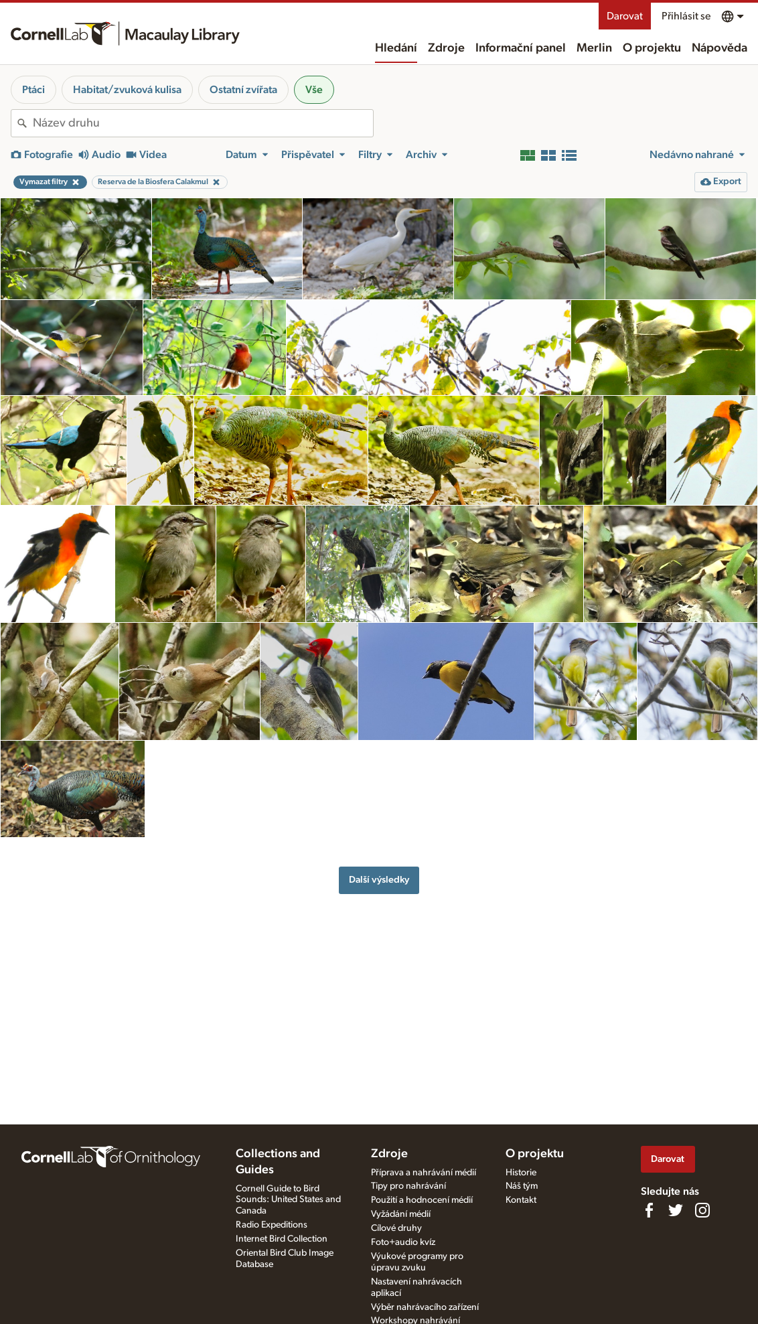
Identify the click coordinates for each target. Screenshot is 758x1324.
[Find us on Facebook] (649, 1210)
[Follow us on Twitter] (676, 1210)
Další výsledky (379, 880)
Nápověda (719, 48)
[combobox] (203, 123)
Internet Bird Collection (281, 1239)
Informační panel (520, 48)
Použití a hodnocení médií (422, 1200)
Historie (521, 1172)
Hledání (396, 48)
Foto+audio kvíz (403, 1242)
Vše (314, 89)
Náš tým (522, 1186)
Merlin (594, 48)
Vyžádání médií (401, 1214)
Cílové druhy (396, 1228)
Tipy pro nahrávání (408, 1186)
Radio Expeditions (271, 1225)
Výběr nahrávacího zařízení (425, 1307)
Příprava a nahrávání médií (423, 1172)
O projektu (652, 48)
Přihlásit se (686, 16)
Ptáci (33, 89)
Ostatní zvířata (243, 89)
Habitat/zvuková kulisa (127, 89)
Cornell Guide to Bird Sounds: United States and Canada (288, 1200)
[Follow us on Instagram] (702, 1210)
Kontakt (521, 1200)
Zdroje (446, 48)
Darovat (625, 16)
